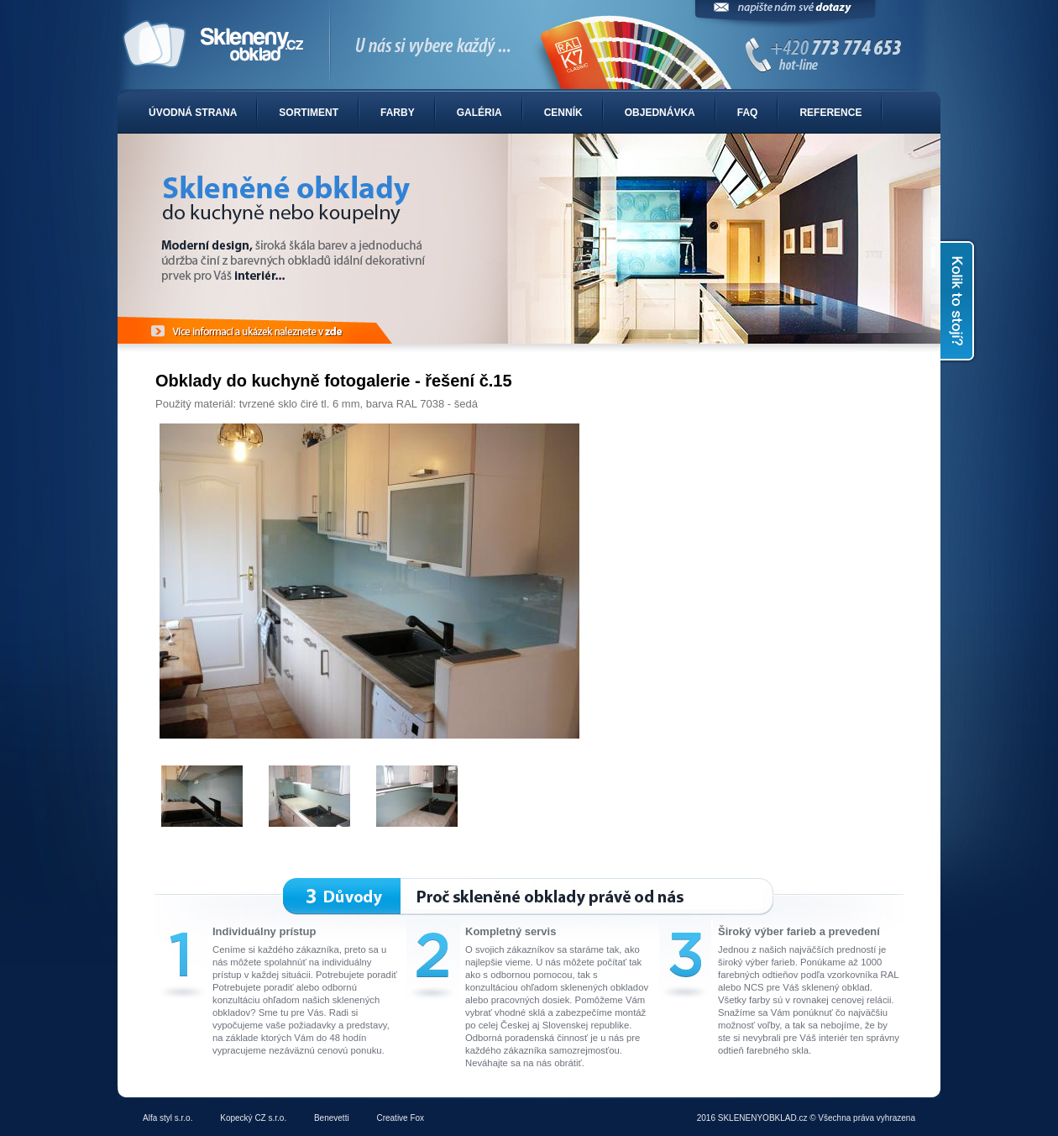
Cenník (563, 112)
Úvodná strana (193, 112)
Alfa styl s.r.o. (167, 1118)
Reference (830, 112)
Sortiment (308, 112)
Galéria (479, 112)
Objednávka (660, 112)
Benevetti (331, 1118)
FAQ (747, 112)
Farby (397, 112)
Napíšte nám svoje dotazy (785, 14)
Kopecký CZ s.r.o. (253, 1118)
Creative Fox (400, 1118)
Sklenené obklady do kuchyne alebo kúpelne (529, 45)
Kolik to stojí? (958, 301)
